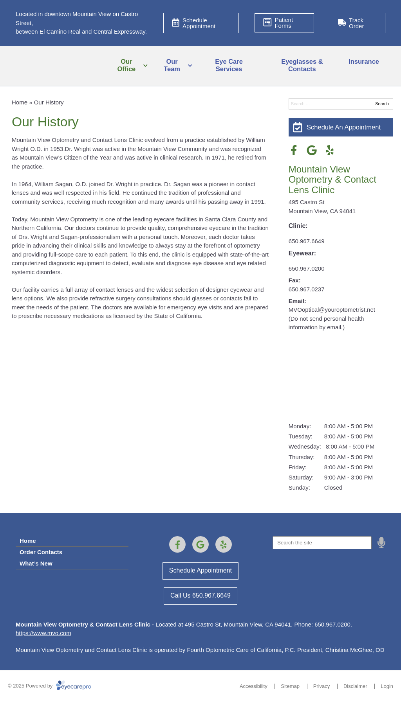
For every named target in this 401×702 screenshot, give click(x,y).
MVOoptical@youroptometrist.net (332, 309)
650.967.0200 (307, 268)
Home (19, 102)
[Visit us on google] (312, 150)
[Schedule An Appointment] (341, 127)
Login (387, 686)
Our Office (126, 65)
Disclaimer (355, 686)
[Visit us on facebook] (294, 150)
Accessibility (253, 686)
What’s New (36, 563)
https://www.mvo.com (43, 633)
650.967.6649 (307, 241)
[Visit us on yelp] (330, 150)
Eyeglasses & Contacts (302, 65)
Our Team (172, 65)
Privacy (321, 686)
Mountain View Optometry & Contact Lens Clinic (332, 179)
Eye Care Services (229, 65)
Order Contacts (41, 552)
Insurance (364, 61)
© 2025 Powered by (49, 686)
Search (382, 103)
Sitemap (290, 686)
